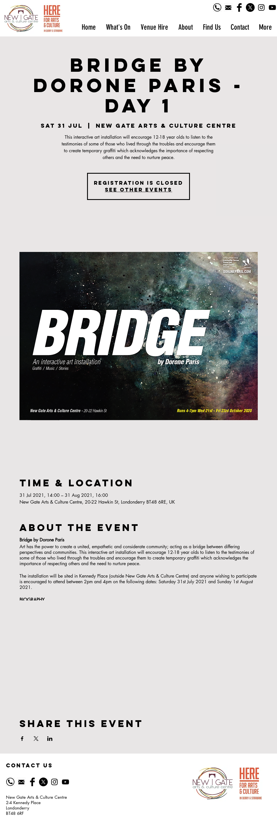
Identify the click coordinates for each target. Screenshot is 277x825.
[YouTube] (272, 7)
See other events (138, 189)
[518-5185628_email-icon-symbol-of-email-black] (228, 7)
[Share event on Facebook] (22, 738)
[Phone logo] (217, 7)
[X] (250, 7)
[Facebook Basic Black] (239, 7)
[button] (118, 27)
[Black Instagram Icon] (261, 7)
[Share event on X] (36, 738)
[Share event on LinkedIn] (50, 738)
